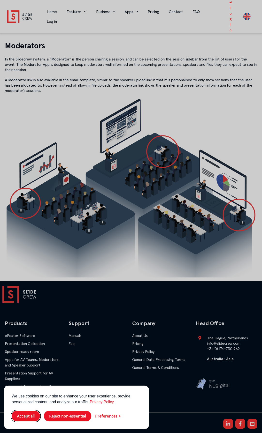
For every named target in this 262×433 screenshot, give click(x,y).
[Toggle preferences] (108, 416)
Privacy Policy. (102, 402)
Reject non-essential (67, 416)
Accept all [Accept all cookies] (26, 416)
